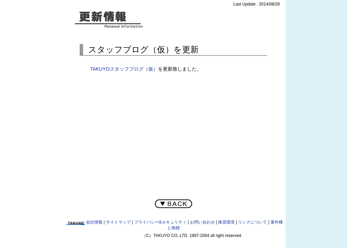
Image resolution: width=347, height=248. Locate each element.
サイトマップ (118, 222)
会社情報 (94, 222)
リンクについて (252, 222)
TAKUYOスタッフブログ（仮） (124, 69)
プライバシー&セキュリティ (160, 222)
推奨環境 (226, 222)
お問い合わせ (202, 222)
